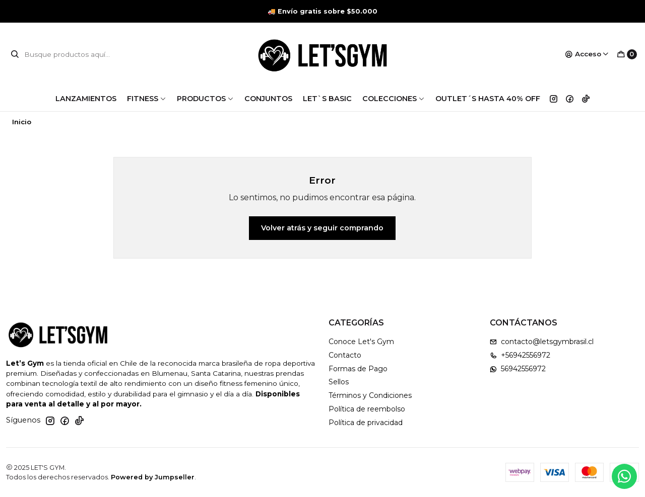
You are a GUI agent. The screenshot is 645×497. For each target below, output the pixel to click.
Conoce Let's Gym (361, 341)
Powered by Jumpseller (153, 477)
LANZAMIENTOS (85, 98)
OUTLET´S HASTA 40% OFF (487, 98)
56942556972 (518, 368)
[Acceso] (587, 54)
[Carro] (627, 54)
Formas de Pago (358, 368)
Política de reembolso (367, 408)
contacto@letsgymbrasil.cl (542, 341)
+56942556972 (520, 355)
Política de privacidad (366, 422)
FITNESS (146, 98)
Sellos (339, 381)
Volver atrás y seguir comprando (322, 227)
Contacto (345, 355)
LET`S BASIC (327, 98)
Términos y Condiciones (370, 395)
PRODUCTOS (205, 98)
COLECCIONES (393, 98)
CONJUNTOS (268, 98)
